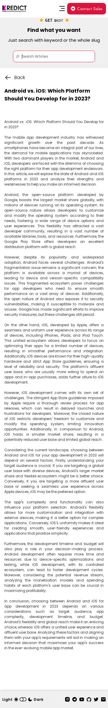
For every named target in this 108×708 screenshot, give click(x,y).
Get (54, 20)
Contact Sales (87, 9)
